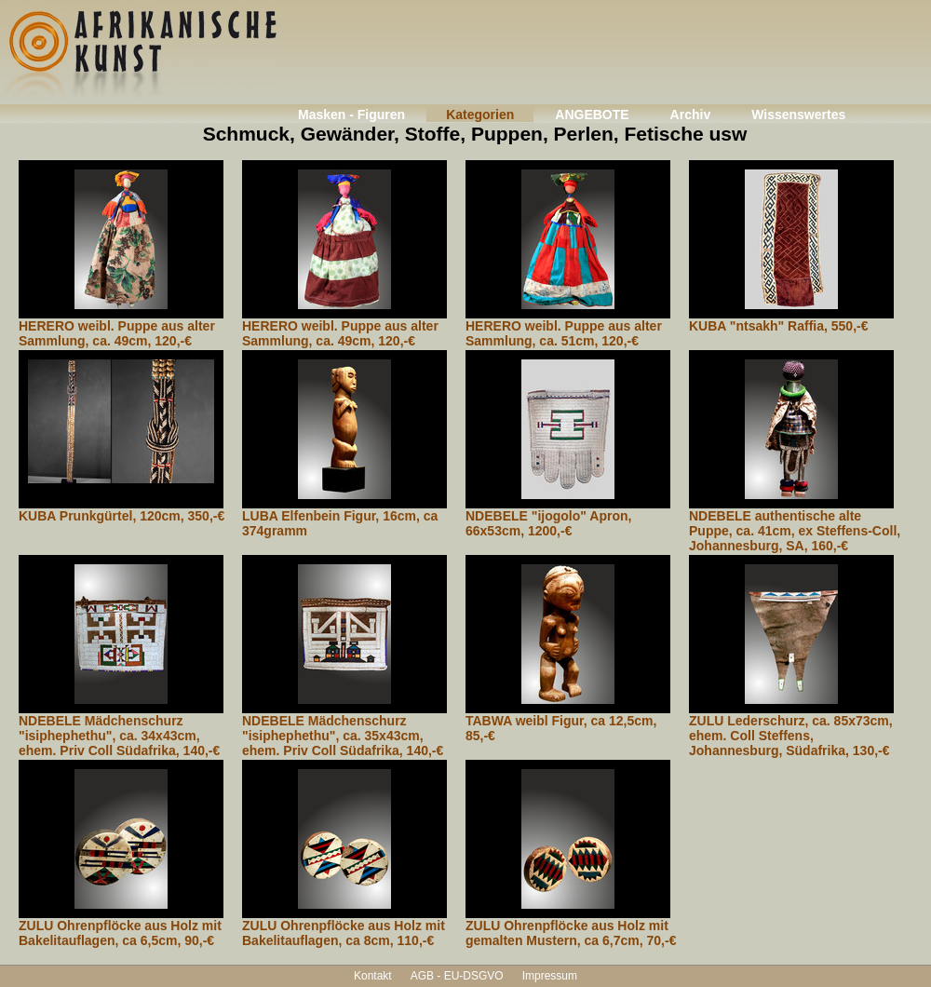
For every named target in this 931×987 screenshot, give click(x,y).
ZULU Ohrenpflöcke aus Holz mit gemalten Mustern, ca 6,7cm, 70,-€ (571, 933)
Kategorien (480, 114)
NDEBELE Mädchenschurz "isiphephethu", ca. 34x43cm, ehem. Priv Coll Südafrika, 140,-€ (119, 735)
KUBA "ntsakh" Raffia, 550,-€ (778, 325)
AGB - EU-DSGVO (457, 975)
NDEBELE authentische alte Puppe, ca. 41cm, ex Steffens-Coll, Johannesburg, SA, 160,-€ (794, 530)
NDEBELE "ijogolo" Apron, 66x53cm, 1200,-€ (548, 523)
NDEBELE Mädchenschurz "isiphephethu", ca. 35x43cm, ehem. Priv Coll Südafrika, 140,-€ (342, 735)
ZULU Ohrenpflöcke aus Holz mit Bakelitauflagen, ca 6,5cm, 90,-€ (120, 933)
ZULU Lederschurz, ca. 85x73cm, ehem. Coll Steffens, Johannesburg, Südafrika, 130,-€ (791, 735)
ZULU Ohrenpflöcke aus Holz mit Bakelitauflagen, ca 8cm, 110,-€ (343, 933)
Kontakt (373, 975)
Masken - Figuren (351, 114)
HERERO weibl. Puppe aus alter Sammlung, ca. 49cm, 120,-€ (117, 333)
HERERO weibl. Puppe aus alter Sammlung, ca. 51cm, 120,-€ (564, 333)
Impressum (549, 975)
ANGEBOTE (591, 114)
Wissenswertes (798, 114)
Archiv (690, 114)
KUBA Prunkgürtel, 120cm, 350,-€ (121, 515)
